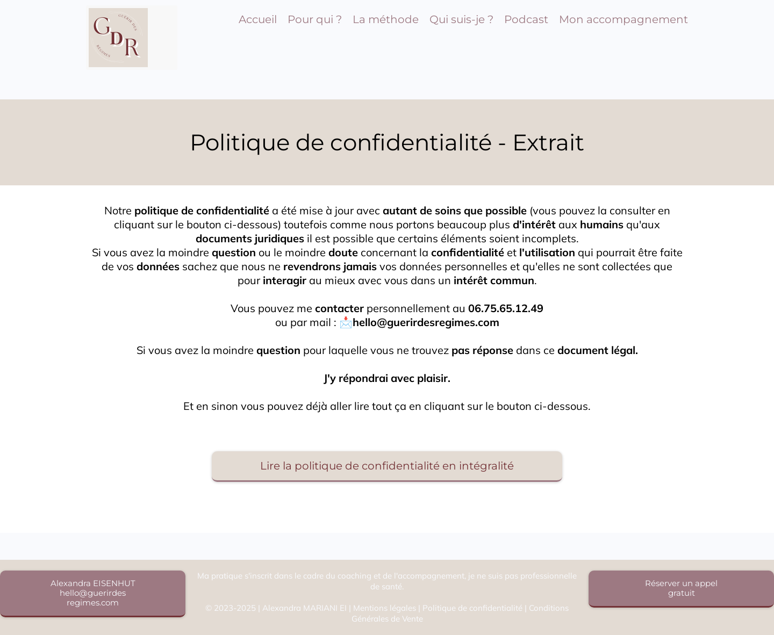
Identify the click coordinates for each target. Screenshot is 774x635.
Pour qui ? (315, 19)
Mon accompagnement (623, 19)
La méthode (386, 19)
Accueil (258, 19)
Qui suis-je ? (461, 19)
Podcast (526, 19)
